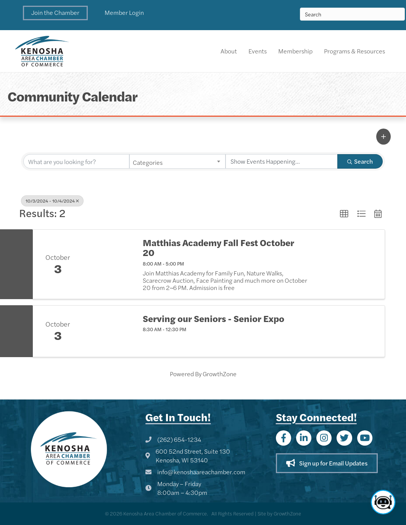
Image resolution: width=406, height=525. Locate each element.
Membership (295, 51)
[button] (55, 13)
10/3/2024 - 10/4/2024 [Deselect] (52, 200)
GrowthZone (220, 373)
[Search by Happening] (282, 161)
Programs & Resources (354, 51)
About (229, 51)
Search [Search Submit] (360, 161)
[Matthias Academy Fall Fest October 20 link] (108, 264)
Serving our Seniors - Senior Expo (213, 318)
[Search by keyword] (76, 161)
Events (257, 51)
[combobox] (177, 161)
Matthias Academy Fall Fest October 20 (218, 247)
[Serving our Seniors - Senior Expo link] (108, 331)
